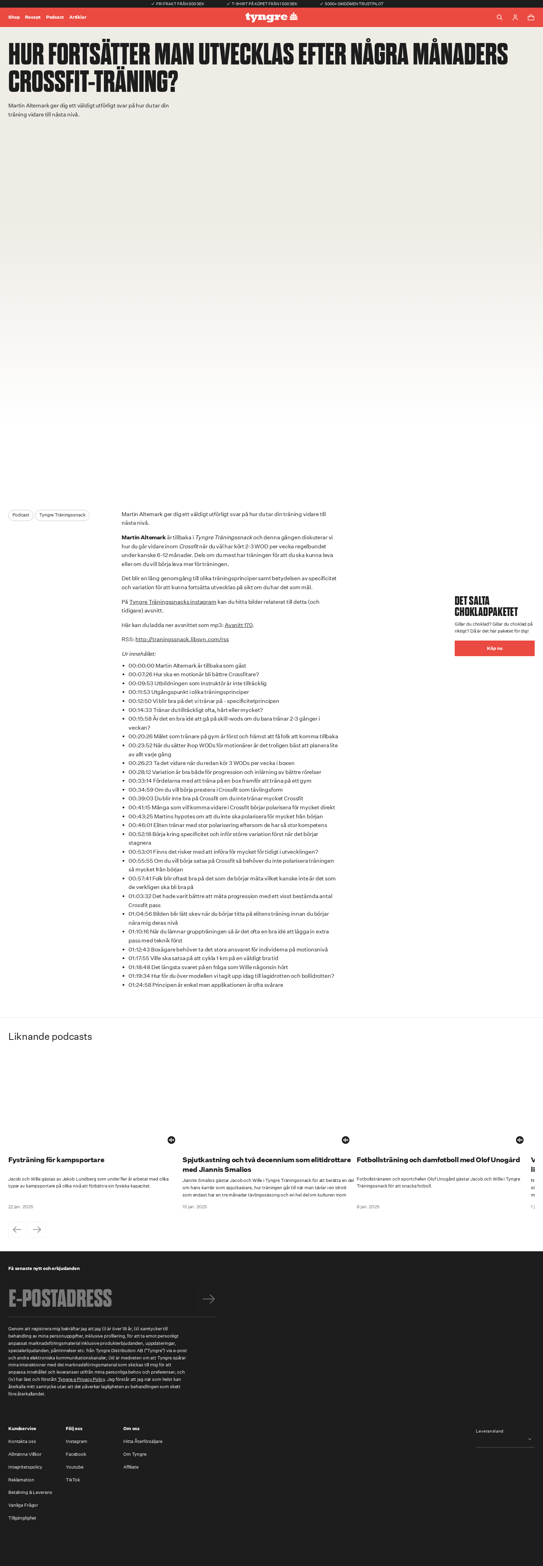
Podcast (55, 17)
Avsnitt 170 (238, 625)
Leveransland (490, 1431)
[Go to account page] (515, 17)
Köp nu (494, 648)
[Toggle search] (499, 17)
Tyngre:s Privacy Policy (81, 1379)
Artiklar (78, 17)
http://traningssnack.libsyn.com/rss (182, 639)
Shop (13, 17)
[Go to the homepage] (271, 17)
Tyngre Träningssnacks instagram (172, 602)
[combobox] (505, 1439)
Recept (32, 17)
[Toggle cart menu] (530, 17)
